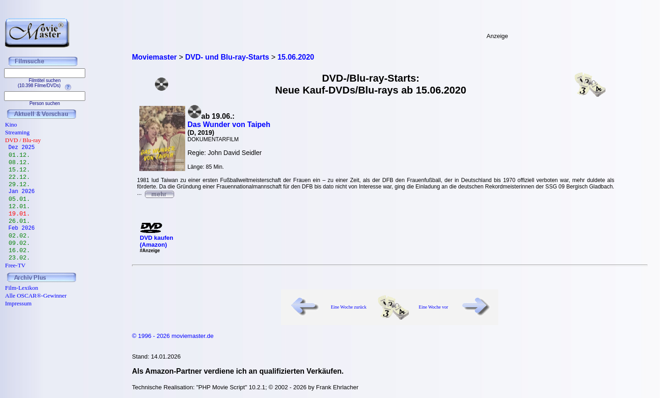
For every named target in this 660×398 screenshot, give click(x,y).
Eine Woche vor (433, 307)
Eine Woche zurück (349, 307)
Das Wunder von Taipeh (228, 124)
